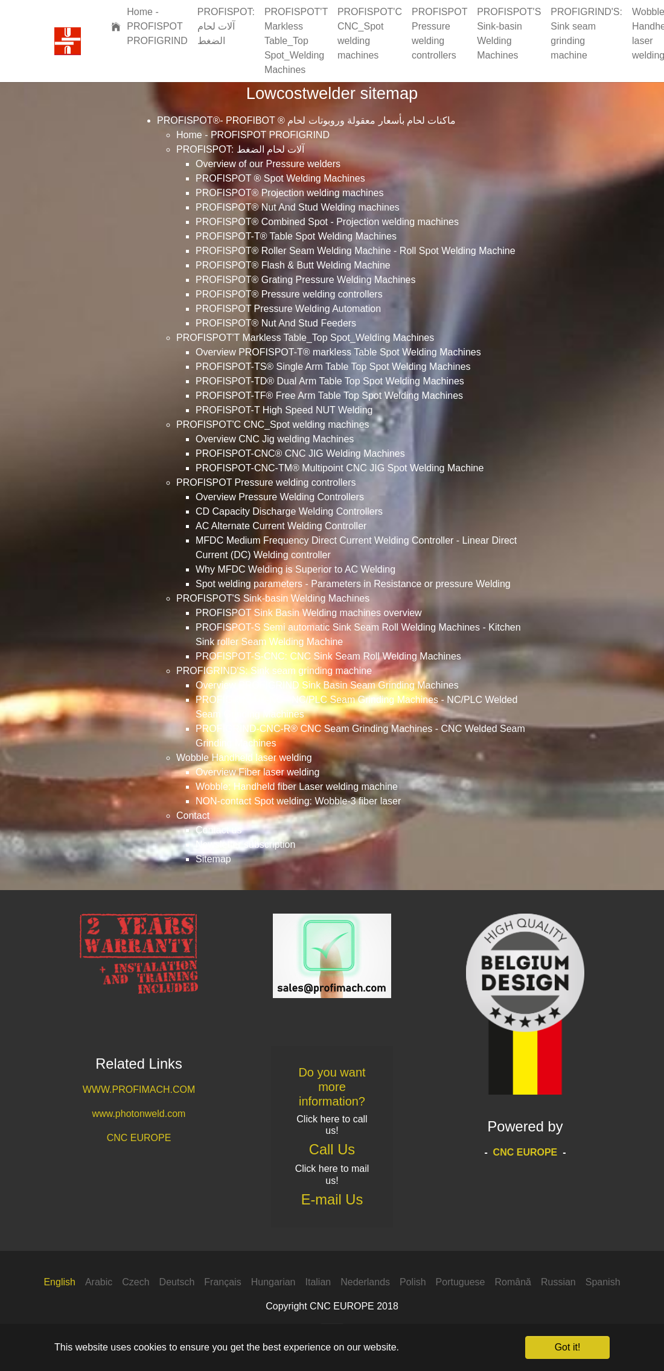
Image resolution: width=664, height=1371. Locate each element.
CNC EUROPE (139, 1138)
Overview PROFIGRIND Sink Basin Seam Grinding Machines (327, 685)
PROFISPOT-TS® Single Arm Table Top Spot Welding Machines (333, 366)
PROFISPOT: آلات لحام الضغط (240, 149)
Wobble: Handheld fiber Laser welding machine (297, 786)
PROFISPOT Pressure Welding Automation (288, 309)
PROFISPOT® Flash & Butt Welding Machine (293, 265)
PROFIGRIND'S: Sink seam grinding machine (274, 671)
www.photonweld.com (139, 1114)
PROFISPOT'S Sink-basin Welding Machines (272, 598)
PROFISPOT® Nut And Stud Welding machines (298, 207)
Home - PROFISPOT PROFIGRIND (253, 135)
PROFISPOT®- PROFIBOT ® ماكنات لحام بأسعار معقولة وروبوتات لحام (306, 120)
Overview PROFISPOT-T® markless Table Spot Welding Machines (338, 352)
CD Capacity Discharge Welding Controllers (289, 511)
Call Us (332, 1149)
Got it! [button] (568, 1347)
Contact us (218, 830)
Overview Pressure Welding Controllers (280, 497)
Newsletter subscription (245, 844)
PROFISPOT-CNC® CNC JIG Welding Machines (300, 453)
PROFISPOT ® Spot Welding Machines (280, 178)
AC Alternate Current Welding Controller (281, 526)
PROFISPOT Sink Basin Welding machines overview (309, 613)
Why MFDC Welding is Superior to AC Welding (295, 569)
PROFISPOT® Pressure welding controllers (289, 294)
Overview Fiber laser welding (257, 772)
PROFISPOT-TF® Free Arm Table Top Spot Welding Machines (329, 395)
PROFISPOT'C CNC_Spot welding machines (272, 424)
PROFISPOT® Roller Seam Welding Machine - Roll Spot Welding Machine (356, 251)
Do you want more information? (331, 1087)
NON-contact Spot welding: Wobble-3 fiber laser (298, 801)
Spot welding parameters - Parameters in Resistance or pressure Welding (353, 584)
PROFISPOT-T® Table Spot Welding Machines (296, 236)
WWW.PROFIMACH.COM (139, 1089)
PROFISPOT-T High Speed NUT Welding (284, 410)
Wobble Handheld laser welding (244, 757)
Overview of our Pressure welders (268, 164)
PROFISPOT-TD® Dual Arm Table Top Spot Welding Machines (330, 381)
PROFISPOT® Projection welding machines (289, 193)
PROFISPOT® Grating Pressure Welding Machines (306, 280)
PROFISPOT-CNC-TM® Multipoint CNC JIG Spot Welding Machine (340, 468)
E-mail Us (332, 1199)
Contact (192, 815)
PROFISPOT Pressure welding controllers (266, 482)
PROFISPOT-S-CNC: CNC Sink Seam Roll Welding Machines (328, 656)
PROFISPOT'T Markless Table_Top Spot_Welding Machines (305, 337)
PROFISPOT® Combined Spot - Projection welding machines (327, 222)
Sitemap (213, 859)
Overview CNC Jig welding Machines (275, 439)
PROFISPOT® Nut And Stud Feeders (276, 323)
